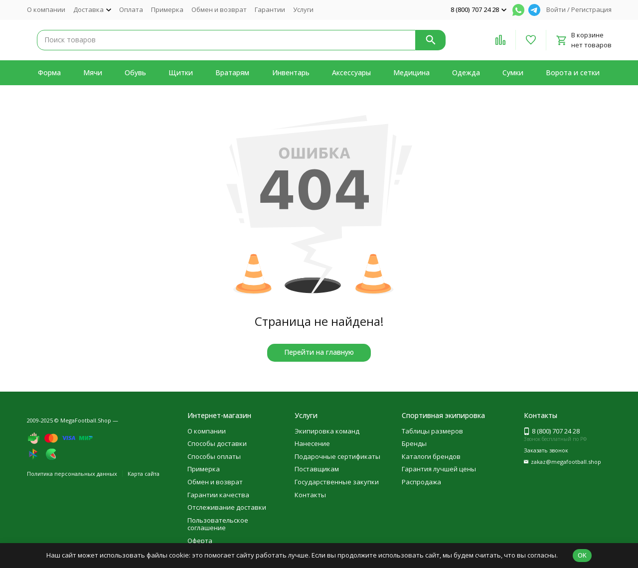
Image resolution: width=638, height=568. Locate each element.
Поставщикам (317, 468)
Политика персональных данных (72, 473)
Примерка (167, 9)
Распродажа (421, 481)
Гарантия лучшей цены (439, 468)
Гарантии (270, 9)
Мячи (92, 72)
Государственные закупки (337, 481)
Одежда (466, 72)
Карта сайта (144, 473)
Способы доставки (217, 443)
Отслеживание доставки (226, 507)
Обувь (135, 72)
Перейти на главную (319, 352)
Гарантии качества (218, 494)
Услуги (303, 9)
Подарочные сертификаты (337, 456)
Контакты (310, 494)
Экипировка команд (327, 430)
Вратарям (232, 72)
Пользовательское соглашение (217, 524)
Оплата (131, 9)
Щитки (180, 72)
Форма (49, 72)
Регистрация (591, 9)
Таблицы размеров (432, 430)
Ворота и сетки (573, 72)
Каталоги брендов (431, 456)
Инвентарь (291, 72)
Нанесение (312, 443)
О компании (46, 9)
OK (582, 555)
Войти (556, 9)
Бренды (414, 443)
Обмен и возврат (219, 9)
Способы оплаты (214, 456)
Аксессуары (351, 72)
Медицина (411, 72)
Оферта (199, 540)
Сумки (512, 72)
